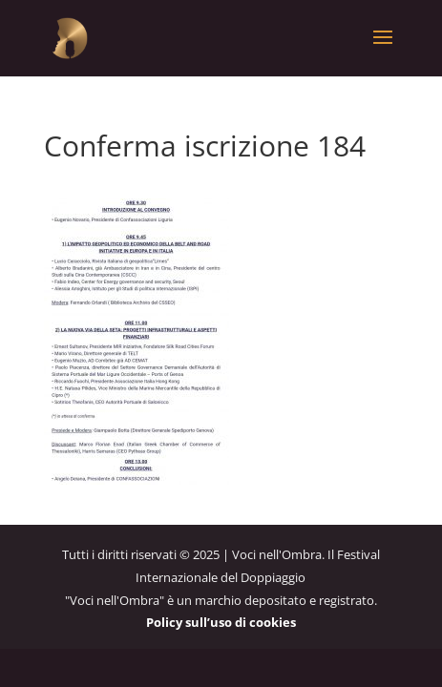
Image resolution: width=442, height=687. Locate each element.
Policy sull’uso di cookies (221, 622)
